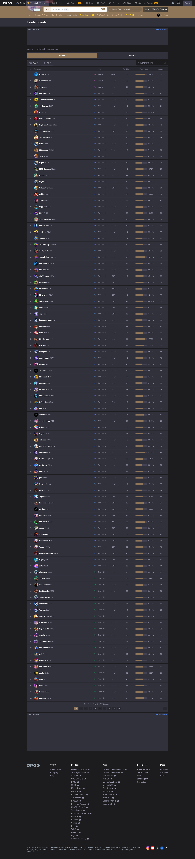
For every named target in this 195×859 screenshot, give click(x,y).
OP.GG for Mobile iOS (111, 772)
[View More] (164, 3)
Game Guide (117, 15)
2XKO (73, 785)
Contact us (141, 782)
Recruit (163, 776)
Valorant (74, 776)
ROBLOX (74, 801)
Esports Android (109, 801)
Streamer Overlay (78, 839)
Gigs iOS (106, 791)
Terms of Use (142, 772)
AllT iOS (106, 779)
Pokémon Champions (80, 813)
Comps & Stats (41, 15)
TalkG (73, 829)
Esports (74, 832)
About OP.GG (55, 769)
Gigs (73, 835)
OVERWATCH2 (77, 779)
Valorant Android (110, 782)
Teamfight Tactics (37, 3)
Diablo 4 (74, 817)
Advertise (164, 772)
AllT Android (108, 776)
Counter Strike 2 (78, 795)
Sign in (187, 3)
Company (54, 772)
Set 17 (130, 15)
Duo (73, 826)
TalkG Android (108, 795)
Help (139, 776)
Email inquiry (142, 779)
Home (29, 15)
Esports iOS (107, 804)
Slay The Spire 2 (78, 807)
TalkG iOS (107, 798)
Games (74, 823)
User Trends (57, 15)
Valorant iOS (108, 785)
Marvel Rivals (76, 788)
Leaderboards (71, 15)
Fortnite (74, 791)
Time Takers (76, 810)
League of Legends (79, 769)
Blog (52, 776)
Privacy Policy (143, 769)
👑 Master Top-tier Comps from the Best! (126, 9)
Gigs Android (108, 788)
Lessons (141, 15)
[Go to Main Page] (7, 3)
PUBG (73, 782)
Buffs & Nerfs (103, 15)
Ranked (62, 55)
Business (164, 769)
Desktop (74, 820)
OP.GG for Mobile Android (113, 769)
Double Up (133, 55)
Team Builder (87, 15)
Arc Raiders (76, 798)
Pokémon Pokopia (78, 804)
